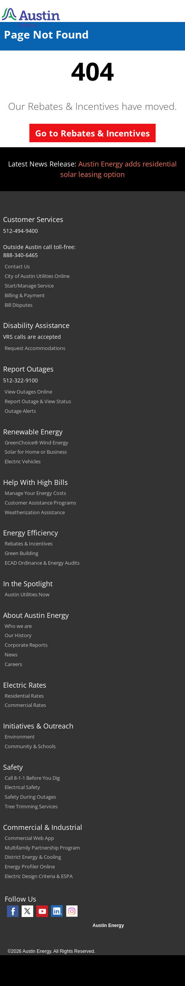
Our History (18, 635)
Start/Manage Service (29, 285)
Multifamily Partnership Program (42, 847)
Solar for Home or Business (36, 451)
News (11, 654)
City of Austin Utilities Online (37, 276)
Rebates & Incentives (29, 543)
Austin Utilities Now (27, 594)
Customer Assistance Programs (40, 502)
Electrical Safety (22, 787)
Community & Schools (30, 746)
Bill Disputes (18, 304)
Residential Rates (24, 695)
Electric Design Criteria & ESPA (39, 876)
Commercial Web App (29, 838)
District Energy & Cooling (33, 856)
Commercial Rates (25, 705)
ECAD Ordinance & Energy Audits (42, 562)
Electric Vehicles (23, 461)
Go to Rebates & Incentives (92, 133)
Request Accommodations (35, 348)
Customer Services (33, 219)
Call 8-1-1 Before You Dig (32, 777)
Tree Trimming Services (31, 806)
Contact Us (17, 266)
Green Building (21, 553)
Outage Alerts (20, 410)
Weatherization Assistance (35, 512)
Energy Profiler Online (30, 866)
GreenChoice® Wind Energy (36, 442)
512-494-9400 (20, 230)
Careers (13, 664)
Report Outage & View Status (38, 401)
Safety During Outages (30, 796)
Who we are (18, 626)
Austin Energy (108, 925)
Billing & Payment (25, 295)
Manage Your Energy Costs (35, 493)
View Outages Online (28, 391)
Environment (20, 736)
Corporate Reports (26, 644)
